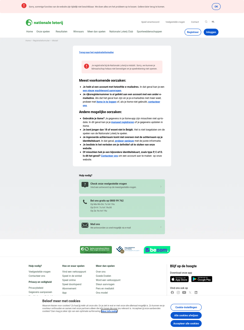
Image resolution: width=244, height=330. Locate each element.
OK (216, 6)
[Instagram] (178, 292)
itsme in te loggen (106, 101)
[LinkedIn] (196, 292)
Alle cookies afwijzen (186, 315)
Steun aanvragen (105, 284)
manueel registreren (122, 122)
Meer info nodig (109, 311)
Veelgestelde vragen (175, 21)
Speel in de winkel (72, 275)
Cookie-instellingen (186, 307)
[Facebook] (172, 292)
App (64, 292)
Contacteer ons (109, 155)
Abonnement (69, 288)
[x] (190, 292)
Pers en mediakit (105, 288)
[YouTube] (184, 292)
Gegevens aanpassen (40, 292)
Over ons (101, 271)
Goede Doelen (103, 275)
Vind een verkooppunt (74, 271)
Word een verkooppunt (108, 280)
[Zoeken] (206, 21)
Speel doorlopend (71, 284)
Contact (195, 21)
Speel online (69, 280)
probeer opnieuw (124, 140)
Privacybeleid (36, 287)
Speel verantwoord (150, 21)
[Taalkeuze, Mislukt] (214, 21)
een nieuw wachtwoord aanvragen (102, 90)
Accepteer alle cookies (186, 323)
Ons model (102, 292)
